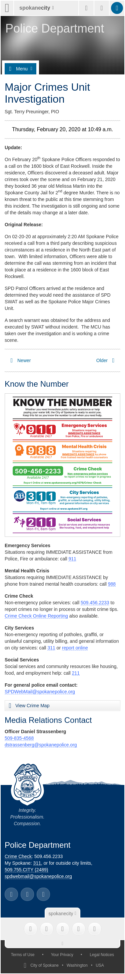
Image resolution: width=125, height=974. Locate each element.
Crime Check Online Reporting (36, 616)
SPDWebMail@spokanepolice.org (40, 691)
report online (75, 647)
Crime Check (18, 856)
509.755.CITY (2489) (26, 869)
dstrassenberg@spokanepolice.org (41, 744)
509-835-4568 (19, 738)
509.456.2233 (95, 602)
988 (112, 584)
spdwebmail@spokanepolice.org (38, 876)
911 (72, 558)
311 (51, 647)
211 (76, 673)
